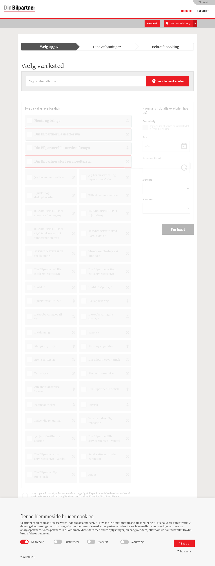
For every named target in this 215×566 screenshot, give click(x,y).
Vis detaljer (28, 557)
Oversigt (203, 11)
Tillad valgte (184, 551)
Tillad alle (184, 543)
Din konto (203, 2)
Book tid (186, 11)
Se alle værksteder (167, 80)
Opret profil (152, 22)
